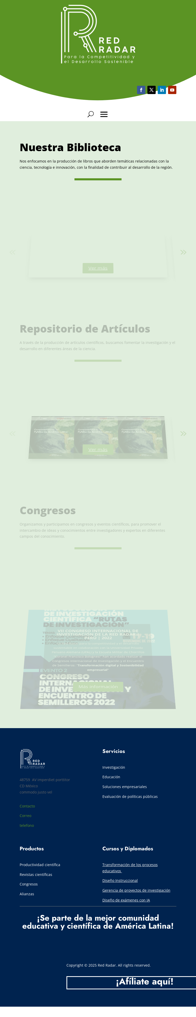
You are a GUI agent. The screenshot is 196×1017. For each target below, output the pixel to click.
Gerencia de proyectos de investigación (136, 890)
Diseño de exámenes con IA (126, 900)
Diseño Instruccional (120, 880)
